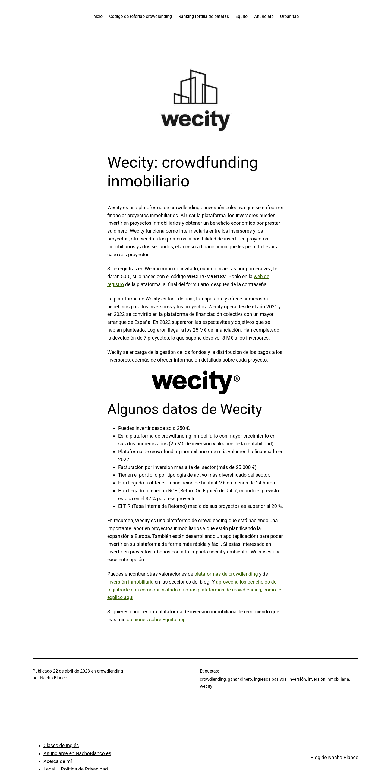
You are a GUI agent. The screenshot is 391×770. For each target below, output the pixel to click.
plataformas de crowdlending (226, 574)
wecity (206, 686)
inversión (297, 679)
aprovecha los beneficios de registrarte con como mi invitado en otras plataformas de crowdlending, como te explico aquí (194, 589)
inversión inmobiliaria (130, 582)
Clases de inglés (61, 745)
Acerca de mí (57, 761)
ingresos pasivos (270, 679)
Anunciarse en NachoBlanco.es (77, 753)
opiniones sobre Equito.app (156, 619)
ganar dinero (240, 679)
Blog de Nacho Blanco (334, 757)
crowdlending (110, 671)
